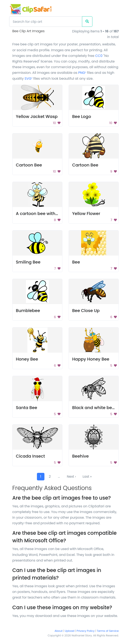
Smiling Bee (28, 262)
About (59, 631)
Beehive (80, 456)
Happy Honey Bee (90, 359)
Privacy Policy (85, 631)
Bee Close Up (86, 310)
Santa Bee (26, 408)
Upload (69, 631)
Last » (87, 476)
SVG (29, 78)
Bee (76, 262)
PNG (82, 72)
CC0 (98, 55)
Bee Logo (81, 116)
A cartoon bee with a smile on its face (55, 213)
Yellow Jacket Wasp (37, 116)
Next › (71, 476)
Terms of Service (108, 631)
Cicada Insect (30, 456)
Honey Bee (27, 359)
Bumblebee (28, 310)
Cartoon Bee (29, 165)
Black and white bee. (94, 408)
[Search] (45, 21)
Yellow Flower (86, 213)
